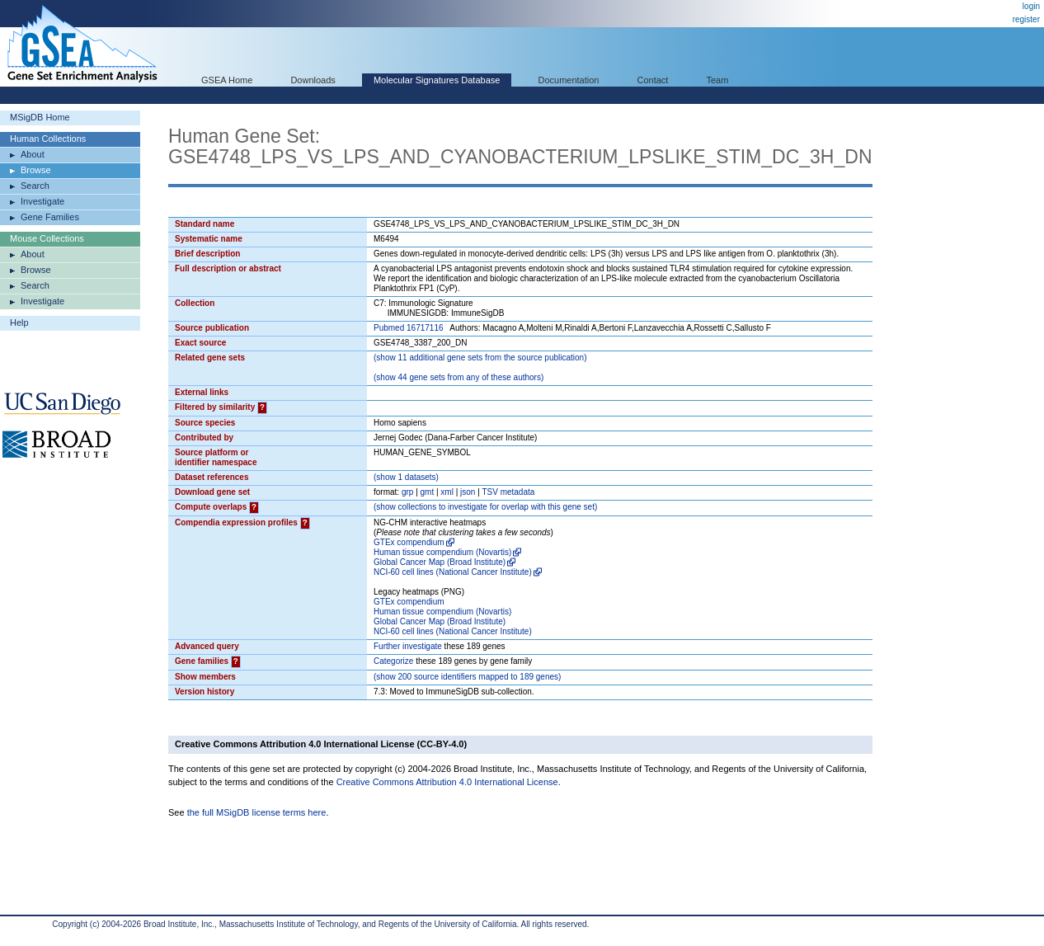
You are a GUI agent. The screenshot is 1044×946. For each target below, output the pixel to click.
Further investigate (408, 646)
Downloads (312, 80)
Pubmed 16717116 (409, 327)
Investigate (42, 201)
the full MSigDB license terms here (257, 812)
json (467, 492)
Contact (653, 80)
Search (35, 186)
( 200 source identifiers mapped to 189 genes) (467, 676)
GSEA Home (226, 80)
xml (447, 492)
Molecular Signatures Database (437, 80)
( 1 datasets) (406, 477)
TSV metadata (508, 492)
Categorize (393, 661)
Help (19, 322)
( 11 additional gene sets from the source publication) (480, 357)
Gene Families (50, 217)
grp (407, 492)
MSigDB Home (40, 117)
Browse (36, 170)
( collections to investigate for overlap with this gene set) (485, 506)
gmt (428, 492)
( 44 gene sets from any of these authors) (458, 377)
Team (718, 80)
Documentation (568, 80)
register (1026, 19)
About (33, 154)
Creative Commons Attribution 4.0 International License (447, 782)
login (1031, 6)
